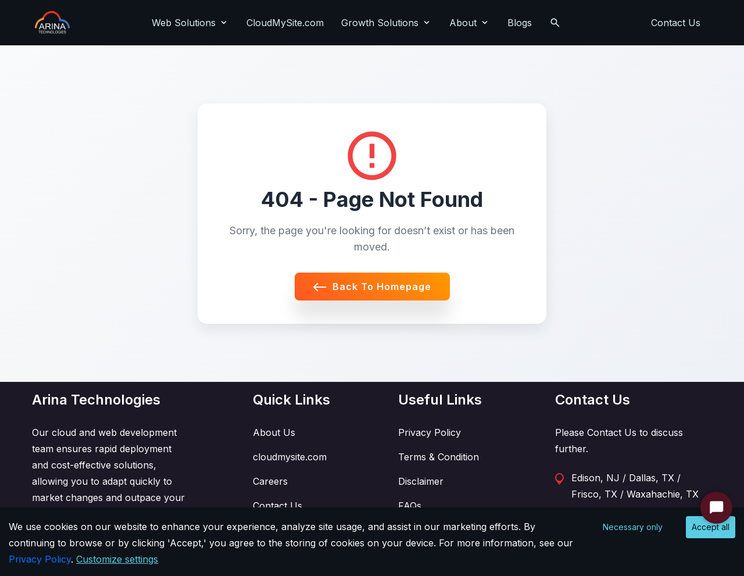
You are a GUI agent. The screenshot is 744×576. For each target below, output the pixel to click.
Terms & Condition (438, 457)
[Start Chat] (716, 508)
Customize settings (117, 559)
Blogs (519, 22)
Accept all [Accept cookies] (710, 527)
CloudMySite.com (285, 22)
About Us (274, 432)
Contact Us (675, 22)
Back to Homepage (372, 286)
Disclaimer (420, 481)
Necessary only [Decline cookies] (633, 527)
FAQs (409, 505)
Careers (270, 481)
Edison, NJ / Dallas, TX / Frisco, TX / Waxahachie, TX (635, 486)
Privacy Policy (429, 432)
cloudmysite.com (290, 457)
